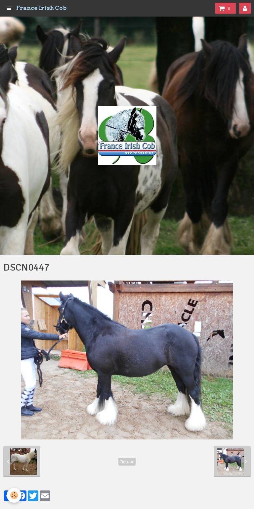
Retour (127, 461)
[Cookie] (14, 495)
